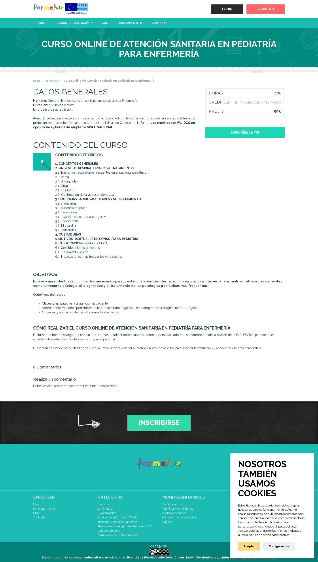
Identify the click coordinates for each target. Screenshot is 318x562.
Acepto (249, 546)
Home (42, 23)
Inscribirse (159, 422)
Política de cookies (174, 513)
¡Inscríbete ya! (245, 132)
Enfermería (52, 80)
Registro (265, 9)
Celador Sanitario (109, 530)
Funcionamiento (129, 23)
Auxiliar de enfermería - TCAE (117, 517)
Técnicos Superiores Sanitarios (117, 522)
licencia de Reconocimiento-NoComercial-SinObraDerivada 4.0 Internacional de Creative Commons (201, 557)
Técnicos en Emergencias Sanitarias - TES (125, 526)
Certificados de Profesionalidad (118, 535)
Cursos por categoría (72, 23)
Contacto (160, 23)
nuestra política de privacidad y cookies (263, 535)
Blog (36, 513)
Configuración (279, 546)
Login (227, 9)
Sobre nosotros (172, 504)
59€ (278, 111)
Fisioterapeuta (107, 513)
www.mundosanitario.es (91, 557)
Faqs (104, 23)
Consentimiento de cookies (179, 517)
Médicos (103, 504)
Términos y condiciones (177, 508)
